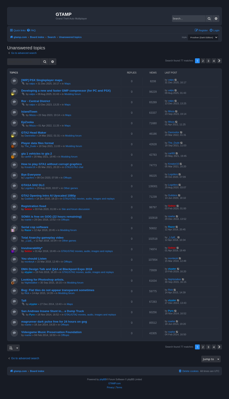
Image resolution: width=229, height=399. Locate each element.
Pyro (32, 314)
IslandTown (29, 111)
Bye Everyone (31, 174)
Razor (28, 230)
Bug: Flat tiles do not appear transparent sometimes (57, 290)
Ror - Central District (35, 101)
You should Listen (34, 258)
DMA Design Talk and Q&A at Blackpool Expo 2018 (56, 269)
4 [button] (214, 61)
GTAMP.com (114, 383)
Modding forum (72, 94)
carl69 (28, 156)
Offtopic (67, 177)
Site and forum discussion (75, 209)
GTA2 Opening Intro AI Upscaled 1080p (48, 195)
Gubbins (29, 198)
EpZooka (27, 122)
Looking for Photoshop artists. (42, 279)
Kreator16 (30, 167)
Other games (71, 188)
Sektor (28, 209)
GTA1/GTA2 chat (74, 167)
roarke (28, 219)
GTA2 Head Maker (33, 132)
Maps (68, 83)
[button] (219, 60)
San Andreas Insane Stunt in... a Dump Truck (52, 311)
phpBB (103, 379)
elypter (29, 272)
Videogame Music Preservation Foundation (51, 332)
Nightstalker (31, 282)
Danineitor (30, 135)
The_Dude (30, 146)
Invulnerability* (31, 248)
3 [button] (208, 61)
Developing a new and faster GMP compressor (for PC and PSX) (66, 90)
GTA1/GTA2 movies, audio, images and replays (88, 198)
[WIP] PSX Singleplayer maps (41, 80)
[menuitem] (31, 30)
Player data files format (37, 143)
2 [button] (203, 61)
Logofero (29, 177)
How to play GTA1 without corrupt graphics (51, 164)
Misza (32, 115)
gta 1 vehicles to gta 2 (36, 153)
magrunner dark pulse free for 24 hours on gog (54, 321)
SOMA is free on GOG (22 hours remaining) (51, 216)
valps (32, 83)
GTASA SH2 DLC (33, 185)
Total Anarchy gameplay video (42, 237)
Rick (27, 293)
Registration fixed (33, 206)
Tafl (23, 300)
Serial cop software (34, 227)
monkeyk (29, 261)
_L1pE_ (29, 240)
